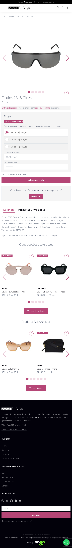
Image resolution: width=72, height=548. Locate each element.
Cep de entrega (10, 162)
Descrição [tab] (9, 209)
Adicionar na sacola (36, 180)
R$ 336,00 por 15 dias (46, 295)
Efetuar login (36, 197)
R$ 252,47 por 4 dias (45, 372)
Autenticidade (7, 477)
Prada (4, 288)
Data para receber (11, 152)
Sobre (4, 446)
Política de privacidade (42, 534)
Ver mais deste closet (36, 311)
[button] (57, 8)
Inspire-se (6, 454)
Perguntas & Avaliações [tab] (31, 209)
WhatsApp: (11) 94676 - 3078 (14, 425)
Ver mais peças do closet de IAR (15, 174)
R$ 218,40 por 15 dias (11, 295)
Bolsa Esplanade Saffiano (47, 369)
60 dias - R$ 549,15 (18, 146)
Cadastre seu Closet (10, 458)
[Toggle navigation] (5, 7)
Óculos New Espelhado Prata (14, 292)
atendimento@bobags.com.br (56, 417)
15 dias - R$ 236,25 (18, 132)
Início (4, 16)
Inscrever (36, 515)
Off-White (41, 288)
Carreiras (6, 450)
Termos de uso (28, 534)
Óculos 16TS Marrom (10, 369)
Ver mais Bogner (36, 388)
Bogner (12, 16)
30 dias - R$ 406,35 (18, 139)
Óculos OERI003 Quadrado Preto (51, 292)
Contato (5, 486)
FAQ (3, 473)
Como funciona (8, 481)
